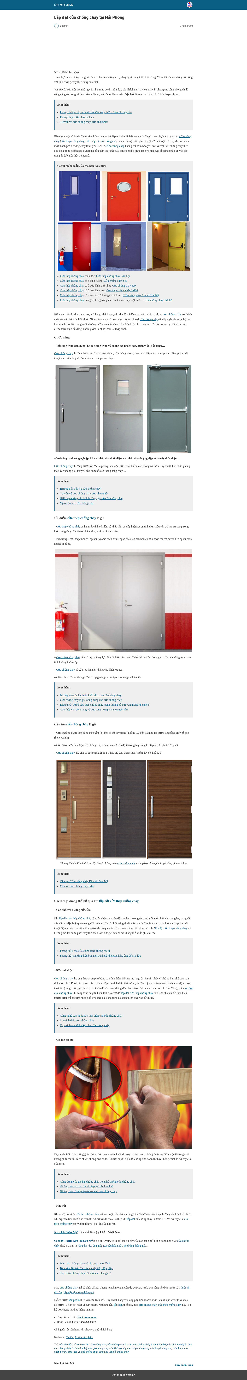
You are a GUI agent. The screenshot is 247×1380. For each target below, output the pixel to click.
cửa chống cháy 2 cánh (179, 1344)
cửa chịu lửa (65, 1344)
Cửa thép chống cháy (72, 275)
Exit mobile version (123, 1375)
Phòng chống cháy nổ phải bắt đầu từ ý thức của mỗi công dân (96, 112)
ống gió (96, 1245)
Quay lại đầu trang (184, 1365)
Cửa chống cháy (63, 353)
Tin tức (70, 1337)
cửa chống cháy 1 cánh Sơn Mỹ (149, 1344)
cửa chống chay (98, 1344)
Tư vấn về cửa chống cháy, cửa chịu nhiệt (84, 121)
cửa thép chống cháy (72, 141)
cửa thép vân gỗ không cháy (114, 1351)
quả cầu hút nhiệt (112, 1245)
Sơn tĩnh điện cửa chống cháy (77, 1020)
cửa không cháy (117, 1348)
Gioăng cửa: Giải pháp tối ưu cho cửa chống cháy (88, 1191)
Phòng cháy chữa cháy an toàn (77, 117)
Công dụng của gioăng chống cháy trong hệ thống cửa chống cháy (97, 1181)
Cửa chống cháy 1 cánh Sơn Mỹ (141, 295)
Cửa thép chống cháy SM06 (122, 290)
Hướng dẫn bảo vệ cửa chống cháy (80, 488)
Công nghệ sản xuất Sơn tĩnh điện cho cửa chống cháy (91, 1015)
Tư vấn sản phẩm (84, 1337)
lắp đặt (131, 1218)
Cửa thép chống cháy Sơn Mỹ (113, 275)
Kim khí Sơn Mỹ (66, 1232)
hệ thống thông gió (134, 1245)
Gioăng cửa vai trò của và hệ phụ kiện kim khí (86, 1186)
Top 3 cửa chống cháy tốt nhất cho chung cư (85, 1273)
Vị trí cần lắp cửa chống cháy (77, 503)
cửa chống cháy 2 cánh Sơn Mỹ (70, 1348)
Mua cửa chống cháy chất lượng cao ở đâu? (85, 1263)
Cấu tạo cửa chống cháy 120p (77, 886)
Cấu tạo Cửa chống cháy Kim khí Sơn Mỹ (84, 881)
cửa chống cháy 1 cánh (120, 1344)
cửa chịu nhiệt (81, 1344)
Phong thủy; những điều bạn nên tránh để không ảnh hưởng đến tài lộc (100, 955)
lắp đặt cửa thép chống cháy (119, 901)
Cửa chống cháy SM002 (158, 300)
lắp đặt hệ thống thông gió (79, 1292)
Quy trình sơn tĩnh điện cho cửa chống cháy (84, 1025)
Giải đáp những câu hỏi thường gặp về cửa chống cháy (91, 498)
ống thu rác (84, 1245)
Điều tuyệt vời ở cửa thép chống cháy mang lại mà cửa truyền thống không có (104, 704)
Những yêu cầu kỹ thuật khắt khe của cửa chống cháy (90, 695)
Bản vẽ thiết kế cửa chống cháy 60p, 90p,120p (86, 1268)
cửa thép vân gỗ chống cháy (101, 141)
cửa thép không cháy (161, 1348)
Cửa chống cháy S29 (124, 285)
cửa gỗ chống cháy (98, 1348)
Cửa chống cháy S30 (115, 280)
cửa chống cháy (116, 145)
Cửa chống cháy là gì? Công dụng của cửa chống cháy (91, 699)
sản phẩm (74, 1299)
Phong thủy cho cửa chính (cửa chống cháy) (85, 950)
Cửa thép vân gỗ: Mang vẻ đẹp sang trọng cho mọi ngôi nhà (94, 709)
